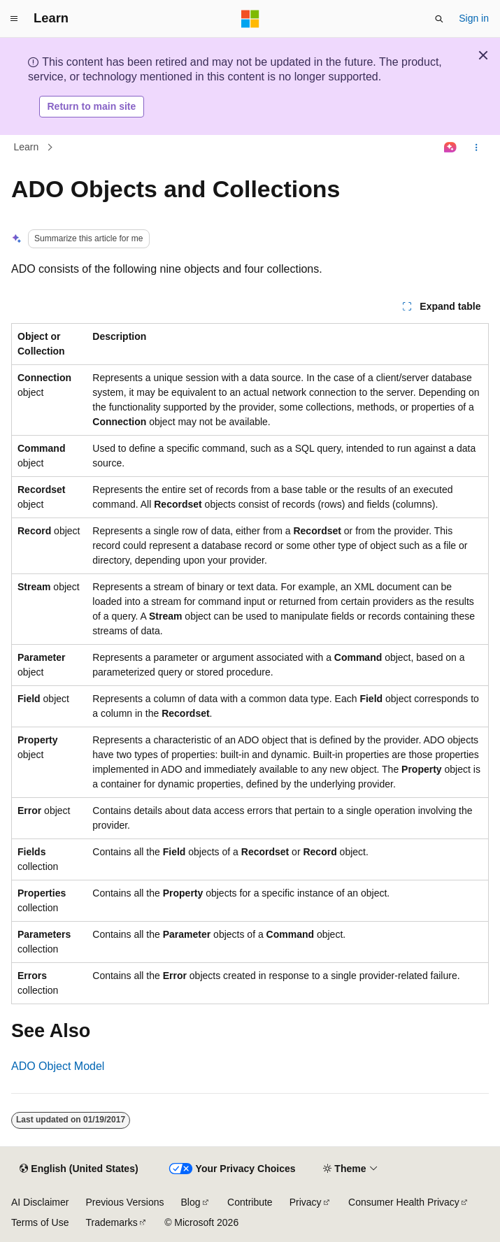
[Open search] (439, 18)
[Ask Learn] (450, 147)
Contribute (250, 1202)
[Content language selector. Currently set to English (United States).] (78, 1169)
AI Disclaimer (40, 1202)
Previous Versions (124, 1202)
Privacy (306, 1202)
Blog (191, 1202)
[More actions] (476, 147)
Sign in (474, 18)
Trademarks (111, 1222)
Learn (26, 146)
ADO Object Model (57, 1066)
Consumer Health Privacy (403, 1202)
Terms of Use (40, 1222)
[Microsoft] (250, 19)
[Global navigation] (14, 18)
